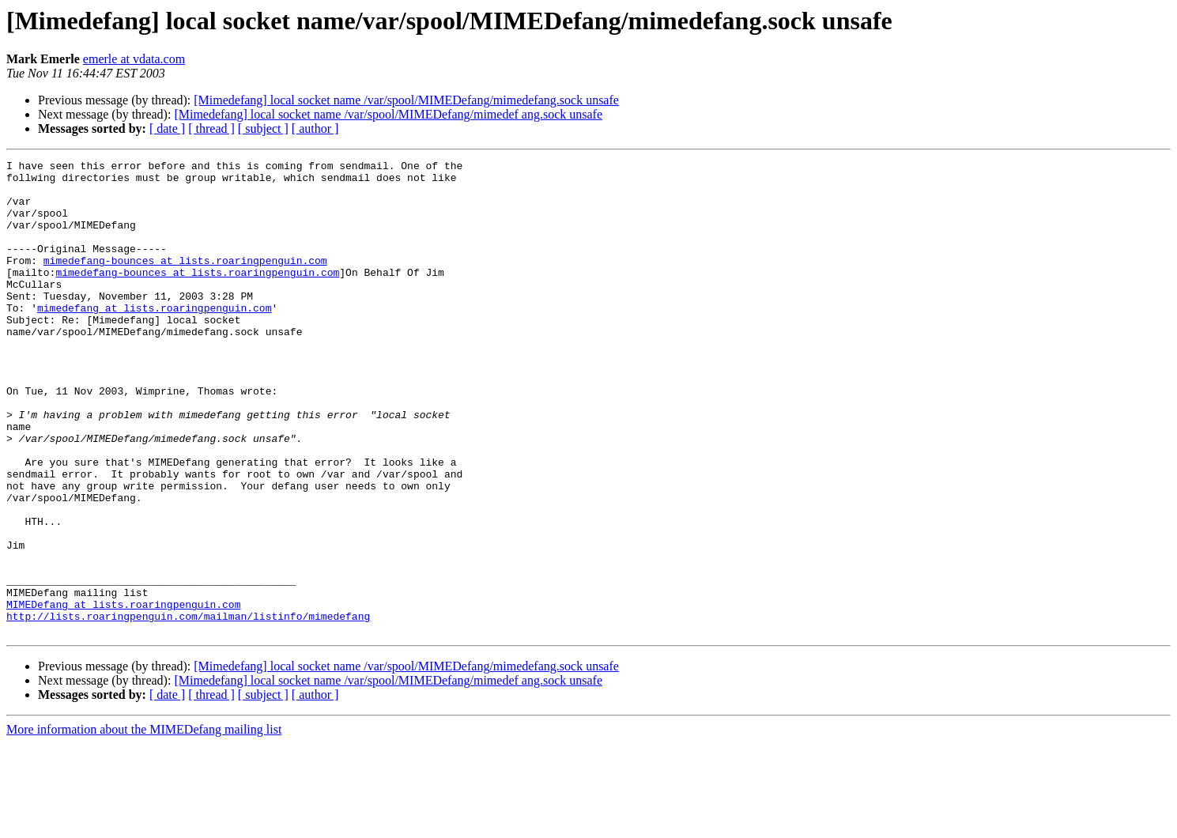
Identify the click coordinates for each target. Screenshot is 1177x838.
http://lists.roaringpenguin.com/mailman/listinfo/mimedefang (188, 708)
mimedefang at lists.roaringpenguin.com (154, 338)
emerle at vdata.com (134, 59)
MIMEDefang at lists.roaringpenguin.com (123, 694)
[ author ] (315, 128)
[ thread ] (211, 128)
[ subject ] (263, 128)
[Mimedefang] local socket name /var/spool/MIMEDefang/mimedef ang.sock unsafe (388, 114)
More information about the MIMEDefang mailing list (143, 824)
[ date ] (167, 128)
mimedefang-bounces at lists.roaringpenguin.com (185, 281)
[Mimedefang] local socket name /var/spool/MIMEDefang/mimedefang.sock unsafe (406, 100)
